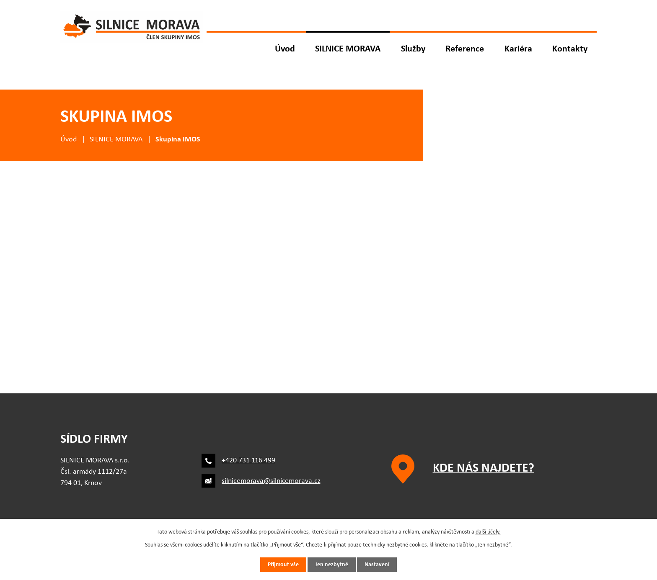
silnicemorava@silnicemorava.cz (271, 481)
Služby (413, 49)
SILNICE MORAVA (347, 49)
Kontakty (569, 49)
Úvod (285, 49)
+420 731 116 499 (248, 461)
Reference (464, 49)
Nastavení (377, 565)
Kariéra (518, 49)
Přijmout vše (283, 565)
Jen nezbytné (331, 565)
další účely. (488, 532)
